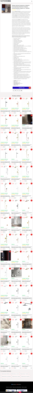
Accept (20, 392)
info (9, 112)
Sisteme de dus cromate (16, 376)
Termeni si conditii (9, 387)
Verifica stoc (25, 88)
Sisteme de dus (4, 378)
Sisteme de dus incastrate (25, 376)
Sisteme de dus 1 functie (24, 373)
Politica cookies (24, 387)
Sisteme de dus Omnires (5, 373)
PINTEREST (19, 384)
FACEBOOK (14, 384)
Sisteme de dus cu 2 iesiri (15, 373)
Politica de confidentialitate (16, 387)
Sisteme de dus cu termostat (6, 376)
